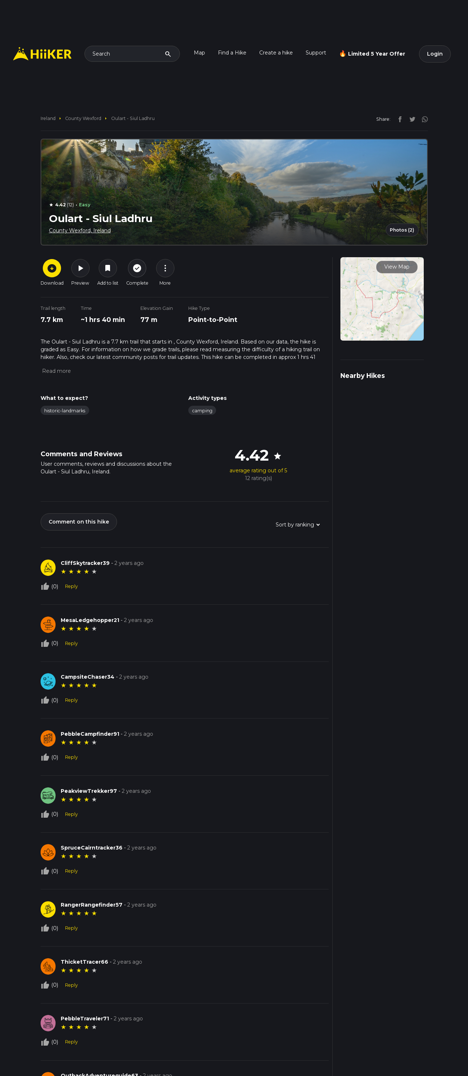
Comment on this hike (79, 521)
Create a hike (276, 52)
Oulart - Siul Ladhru (133, 118)
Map (199, 52)
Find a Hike (232, 52)
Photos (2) (402, 230)
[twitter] (410, 119)
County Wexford (83, 118)
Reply (71, 586)
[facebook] (398, 119)
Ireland (48, 118)
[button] (56, 371)
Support (316, 52)
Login (435, 53)
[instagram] (422, 119)
